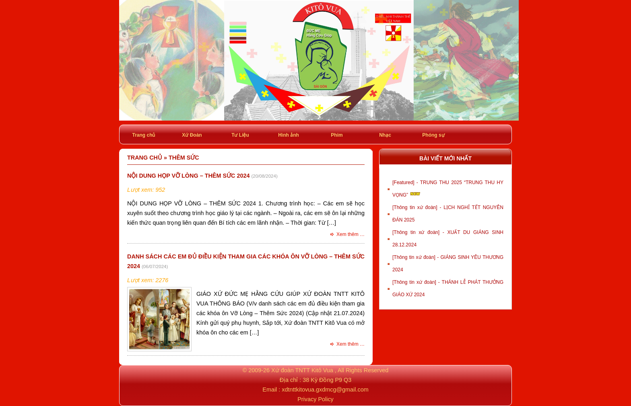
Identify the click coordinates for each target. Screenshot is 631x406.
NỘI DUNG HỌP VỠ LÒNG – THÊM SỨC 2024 (188, 175)
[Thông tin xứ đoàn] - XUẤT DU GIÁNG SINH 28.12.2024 (447, 239)
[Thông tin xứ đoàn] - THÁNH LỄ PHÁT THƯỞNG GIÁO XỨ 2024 (447, 288)
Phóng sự (433, 135)
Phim (336, 135)
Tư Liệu (240, 135)
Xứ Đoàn (192, 135)
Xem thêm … (350, 234)
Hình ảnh (288, 135)
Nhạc (385, 135)
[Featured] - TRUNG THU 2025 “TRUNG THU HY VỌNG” (447, 189)
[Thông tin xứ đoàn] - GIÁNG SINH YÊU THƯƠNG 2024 (447, 263)
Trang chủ (143, 135)
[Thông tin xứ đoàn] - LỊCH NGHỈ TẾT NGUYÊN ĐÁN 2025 (447, 214)
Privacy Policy (315, 399)
